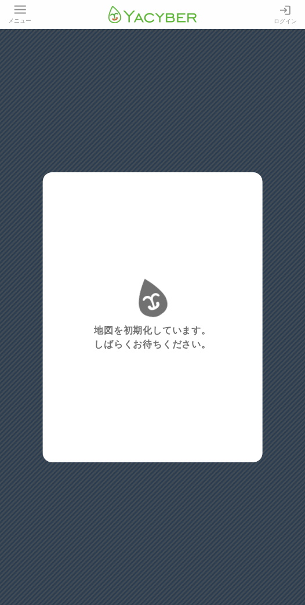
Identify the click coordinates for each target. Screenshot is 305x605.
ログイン (285, 14)
